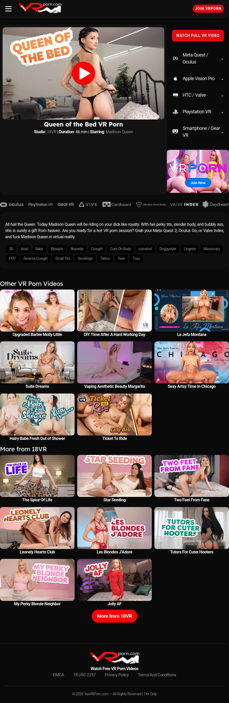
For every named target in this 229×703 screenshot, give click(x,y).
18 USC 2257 (84, 674)
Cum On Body (120, 249)
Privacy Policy (117, 674)
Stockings (85, 258)
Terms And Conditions (157, 674)
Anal (24, 249)
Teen (121, 258)
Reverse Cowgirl (35, 258)
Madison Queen (119, 131)
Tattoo (105, 258)
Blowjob (57, 249)
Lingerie (190, 249)
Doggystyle (168, 249)
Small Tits (62, 258)
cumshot (145, 249)
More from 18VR (114, 616)
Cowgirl (97, 249)
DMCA (58, 674)
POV (12, 258)
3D (11, 249)
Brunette (77, 249)
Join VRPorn (208, 8)
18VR (51, 131)
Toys (136, 258)
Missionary (211, 249)
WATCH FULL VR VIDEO (198, 35)
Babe (39, 249)
